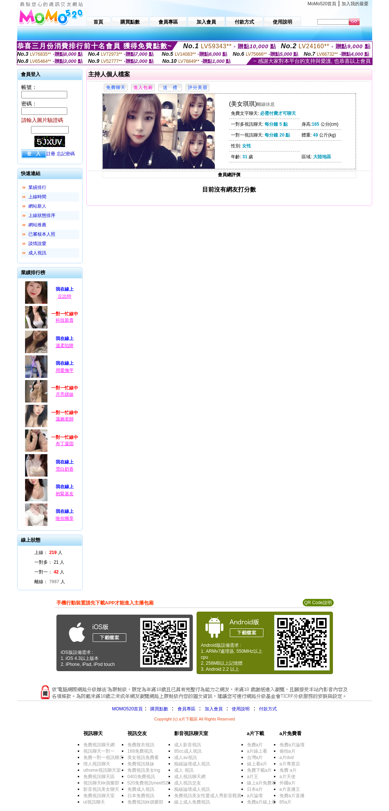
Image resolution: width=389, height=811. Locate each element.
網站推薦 (37, 224)
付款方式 (268, 708)
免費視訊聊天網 (99, 744)
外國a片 (288, 783)
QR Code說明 (318, 602)
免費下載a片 (259, 770)
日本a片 (255, 789)
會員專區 (186, 708)
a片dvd (287, 757)
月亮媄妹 (65, 394)
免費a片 (255, 744)
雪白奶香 (65, 469)
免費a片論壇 (292, 744)
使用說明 (241, 708)
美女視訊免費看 (143, 757)
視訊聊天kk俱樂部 (101, 783)
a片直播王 (290, 789)
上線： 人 (48, 552)
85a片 (285, 802)
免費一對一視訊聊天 (103, 757)
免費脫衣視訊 (140, 744)
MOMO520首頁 (127, 708)
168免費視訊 (140, 751)
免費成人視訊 (140, 789)
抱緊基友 (65, 493)
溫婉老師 (65, 419)
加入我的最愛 (355, 3)
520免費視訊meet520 (148, 783)
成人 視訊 (183, 770)
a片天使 (288, 776)
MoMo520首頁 (322, 3)
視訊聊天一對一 (99, 751)
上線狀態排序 (41, 215)
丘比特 (64, 296)
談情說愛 (37, 243)
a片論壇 (255, 795)
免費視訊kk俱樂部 (145, 802)
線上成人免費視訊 (192, 802)
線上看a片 (257, 763)
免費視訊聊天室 (99, 795)
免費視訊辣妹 (140, 763)
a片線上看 (257, 751)
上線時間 (37, 196)
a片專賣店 (290, 763)
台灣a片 (255, 757)
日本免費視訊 (140, 795)
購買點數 (158, 708)
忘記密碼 (66, 153)
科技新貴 (65, 320)
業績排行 (37, 187)
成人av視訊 (185, 757)
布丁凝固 (65, 443)
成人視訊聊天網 (190, 776)
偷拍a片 (288, 751)
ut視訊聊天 (94, 802)
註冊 (50, 153)
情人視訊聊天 (96, 763)
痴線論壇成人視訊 (192, 763)
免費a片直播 (292, 795)
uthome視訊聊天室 (102, 770)
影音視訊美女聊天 (101, 789)
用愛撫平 (65, 370)
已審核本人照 (41, 234)
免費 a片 (288, 770)
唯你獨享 (65, 518)
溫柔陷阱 (65, 345)
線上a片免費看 (262, 783)
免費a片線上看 (262, 802)
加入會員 (214, 708)
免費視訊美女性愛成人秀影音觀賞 (207, 795)
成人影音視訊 (187, 744)
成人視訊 (37, 252)
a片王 (253, 776)
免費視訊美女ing (143, 770)
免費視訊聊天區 (99, 776)
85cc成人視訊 (187, 751)
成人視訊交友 (187, 783)
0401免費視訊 (141, 776)
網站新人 (37, 206)
